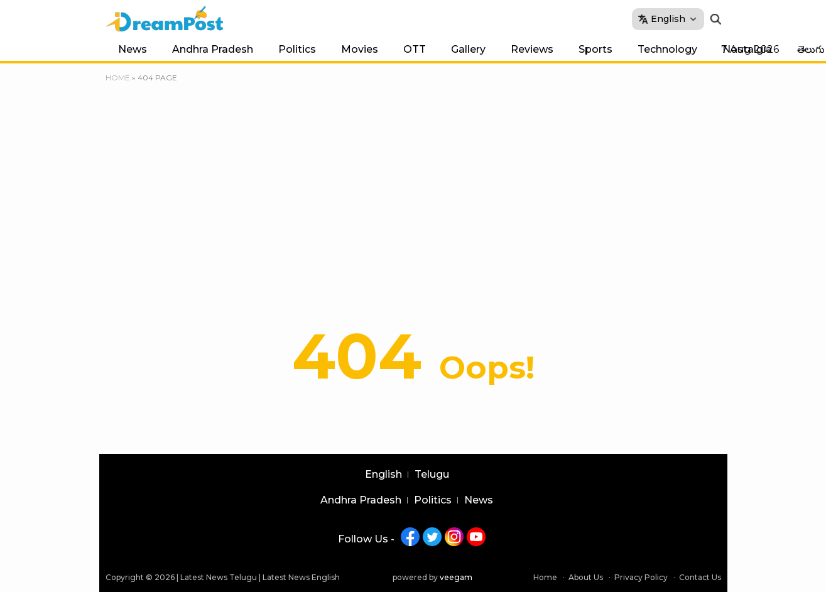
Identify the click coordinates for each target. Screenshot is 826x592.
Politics (297, 49)
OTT (414, 49)
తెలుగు (811, 49)
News (132, 49)
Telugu (432, 475)
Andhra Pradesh (212, 49)
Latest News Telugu (218, 577)
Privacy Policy (641, 577)
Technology (667, 49)
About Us (585, 577)
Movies (359, 49)
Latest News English (301, 577)
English (383, 475)
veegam (456, 577)
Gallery (468, 49)
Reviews (532, 49)
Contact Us (700, 577)
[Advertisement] (413, 179)
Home (118, 77)
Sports (595, 49)
